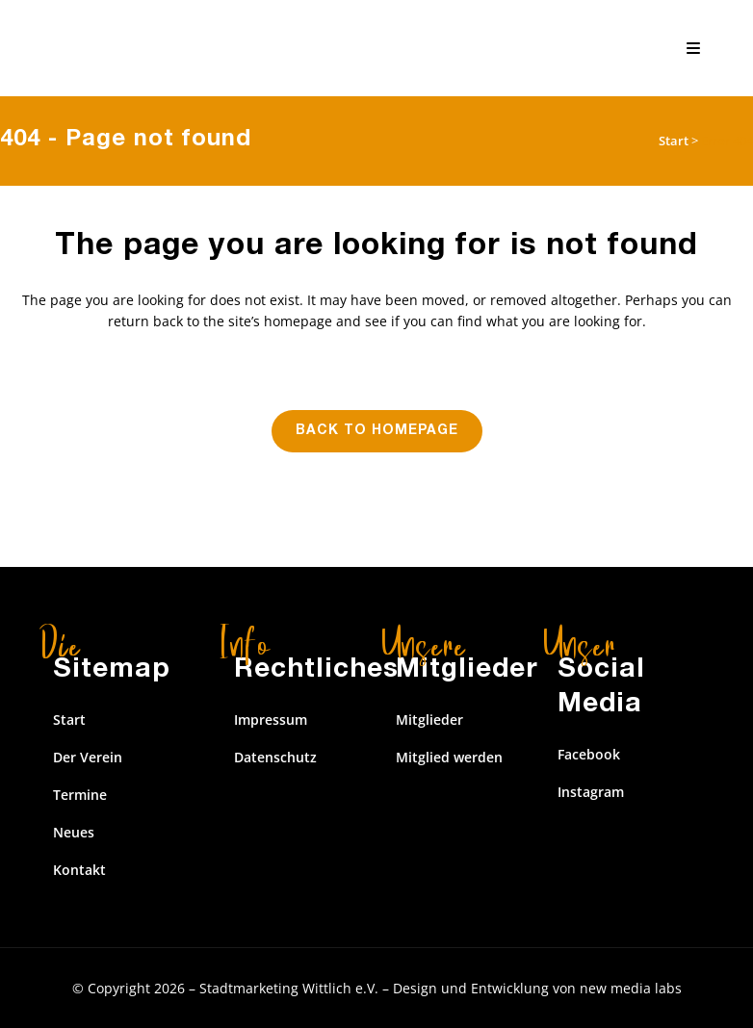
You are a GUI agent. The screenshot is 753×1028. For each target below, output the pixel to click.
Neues (73, 832)
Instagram (591, 792)
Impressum (270, 719)
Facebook (589, 754)
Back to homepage (377, 431)
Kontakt (79, 870)
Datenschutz (275, 757)
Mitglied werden (449, 757)
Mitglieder (429, 719)
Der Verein (87, 757)
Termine (80, 794)
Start (673, 140)
